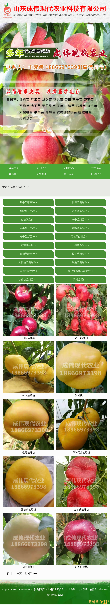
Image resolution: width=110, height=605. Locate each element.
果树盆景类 (80, 279)
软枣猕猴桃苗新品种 (80, 271)
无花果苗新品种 (81, 236)
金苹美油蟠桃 (81, 509)
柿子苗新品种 (28, 236)
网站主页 (14, 168)
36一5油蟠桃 (81, 338)
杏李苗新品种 (28, 228)
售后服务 (69, 174)
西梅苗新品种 (80, 228)
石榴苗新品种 (28, 253)
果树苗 (94, 602)
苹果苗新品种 (28, 202)
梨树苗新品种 (28, 211)
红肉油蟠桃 (81, 566)
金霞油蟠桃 (28, 452)
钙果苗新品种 (80, 211)
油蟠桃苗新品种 (19, 187)
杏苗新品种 (28, 219)
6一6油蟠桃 (28, 395)
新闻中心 (69, 168)
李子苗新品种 (80, 219)
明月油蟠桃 (28, 338)
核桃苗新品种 (80, 253)
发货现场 (41, 174)
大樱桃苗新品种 (28, 262)
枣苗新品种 (28, 245)
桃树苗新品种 (80, 202)
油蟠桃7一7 (81, 395)
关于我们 (41, 168)
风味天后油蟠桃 (81, 452)
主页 (5, 187)
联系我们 (96, 174)
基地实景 (14, 174)
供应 (85, 589)
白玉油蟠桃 (28, 566)
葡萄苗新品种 (28, 271)
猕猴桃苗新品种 (28, 279)
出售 (80, 589)
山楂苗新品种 (80, 245)
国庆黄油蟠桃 (28, 509)
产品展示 (96, 168)
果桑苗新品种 (80, 262)
